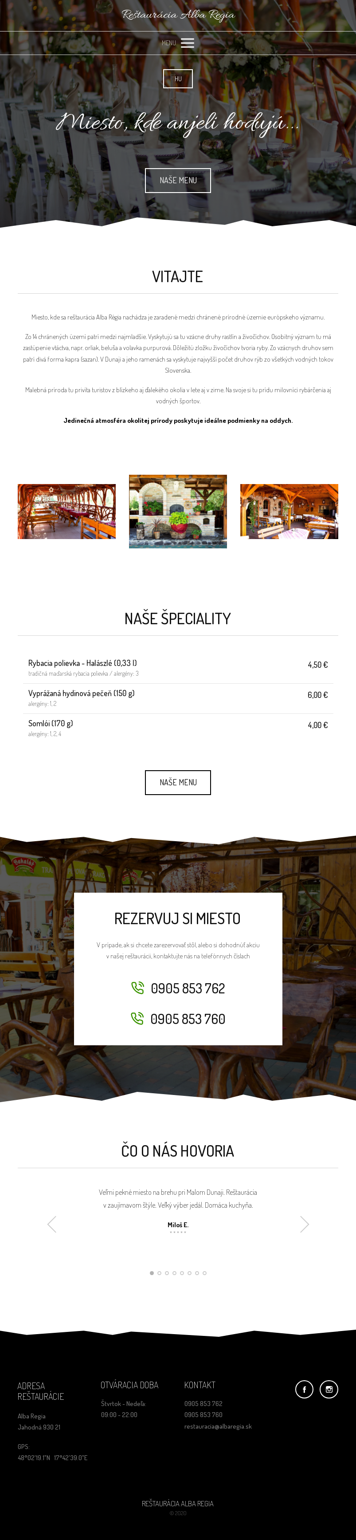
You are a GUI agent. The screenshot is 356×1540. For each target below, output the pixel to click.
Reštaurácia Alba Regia (178, 15)
